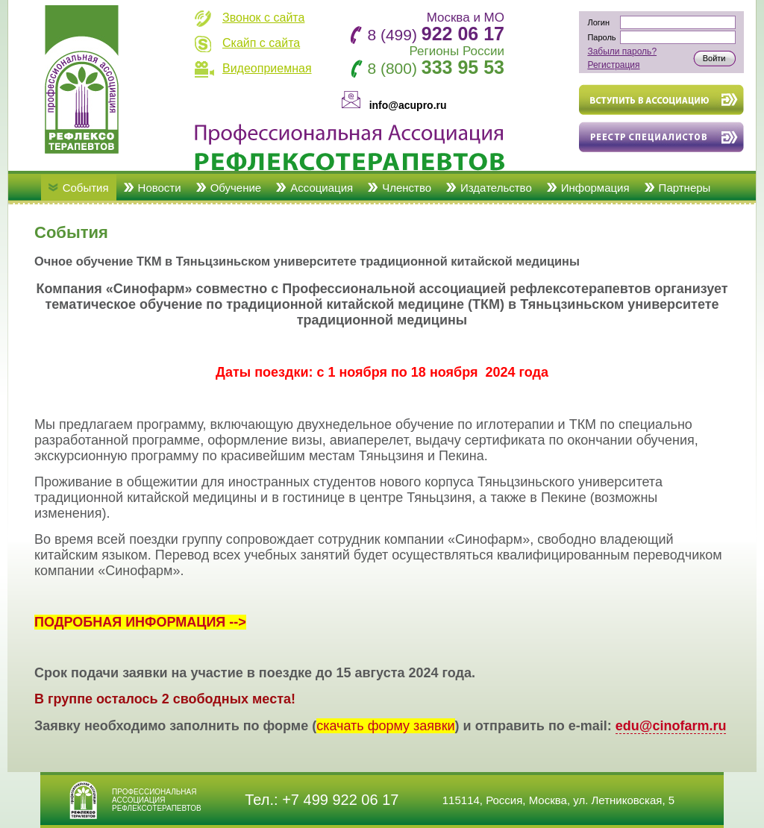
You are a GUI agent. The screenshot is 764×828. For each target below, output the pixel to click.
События (86, 187)
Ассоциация (321, 187)
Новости (159, 187)
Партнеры (685, 187)
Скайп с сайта (261, 43)
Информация (595, 187)
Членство (406, 187)
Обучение (236, 187)
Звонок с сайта (263, 17)
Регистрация (613, 65)
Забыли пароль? (622, 51)
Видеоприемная (267, 68)
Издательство (496, 187)
